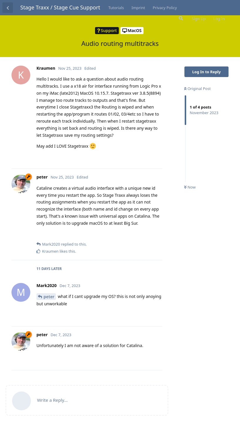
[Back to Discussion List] (7, 7)
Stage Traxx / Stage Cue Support (60, 7)
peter (49, 296)
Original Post (197, 88)
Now (190, 187)
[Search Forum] (180, 18)
